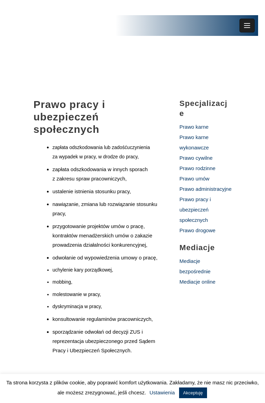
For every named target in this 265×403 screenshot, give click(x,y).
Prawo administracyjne (205, 189)
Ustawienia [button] (162, 392)
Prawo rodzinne (197, 168)
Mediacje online (197, 282)
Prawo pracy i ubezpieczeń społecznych (195, 209)
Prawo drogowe (197, 230)
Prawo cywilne (196, 158)
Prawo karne (193, 127)
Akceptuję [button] (193, 392)
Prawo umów (194, 178)
